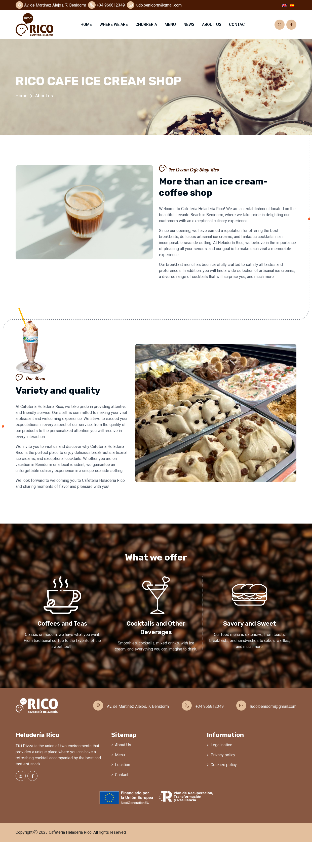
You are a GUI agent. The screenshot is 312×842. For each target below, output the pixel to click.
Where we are (113, 24)
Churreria (146, 24)
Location (122, 765)
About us (211, 24)
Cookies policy (224, 765)
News (188, 24)
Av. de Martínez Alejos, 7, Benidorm (51, 5)
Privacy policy (223, 755)
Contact (238, 24)
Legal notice (221, 744)
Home (86, 24)
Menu (170, 24)
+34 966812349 (106, 5)
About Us (123, 744)
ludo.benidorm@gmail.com (154, 5)
